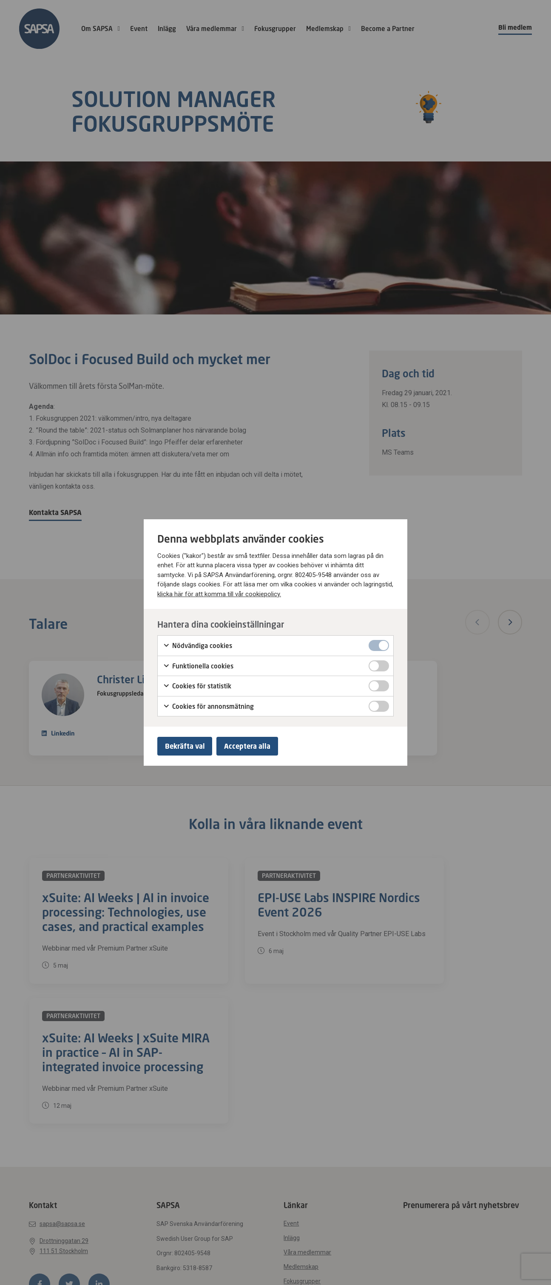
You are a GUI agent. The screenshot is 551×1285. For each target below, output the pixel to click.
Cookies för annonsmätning (208, 705)
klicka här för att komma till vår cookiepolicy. (219, 593)
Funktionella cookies (198, 665)
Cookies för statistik (197, 685)
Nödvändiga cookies (197, 645)
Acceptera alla (251, 746)
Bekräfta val (186, 746)
